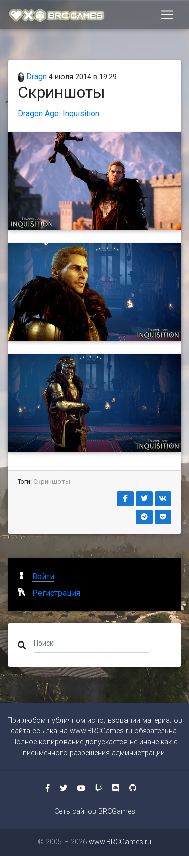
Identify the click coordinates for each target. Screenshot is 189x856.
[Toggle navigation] (167, 14)
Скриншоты (51, 481)
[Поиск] (91, 643)
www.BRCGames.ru (101, 731)
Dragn (32, 76)
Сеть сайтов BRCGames (94, 811)
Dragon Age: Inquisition (58, 113)
